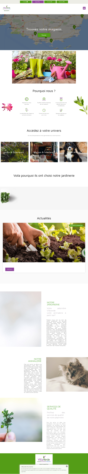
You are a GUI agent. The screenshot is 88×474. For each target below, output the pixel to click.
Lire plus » (9, 269)
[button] (38, 2)
